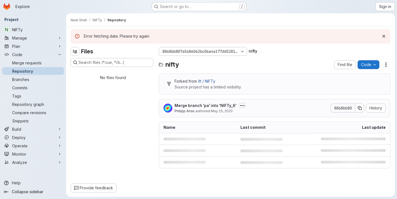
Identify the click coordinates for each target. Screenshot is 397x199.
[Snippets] (33, 121)
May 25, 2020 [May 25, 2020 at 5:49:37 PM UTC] (222, 111)
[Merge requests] (33, 63)
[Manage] (33, 38)
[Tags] (33, 96)
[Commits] (33, 87)
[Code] (33, 54)
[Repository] (33, 71)
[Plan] (33, 46)
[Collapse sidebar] (33, 192)
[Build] (33, 129)
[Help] (33, 183)
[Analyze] (33, 162)
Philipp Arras (185, 111)
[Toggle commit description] (242, 105)
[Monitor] (33, 154)
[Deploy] (33, 137)
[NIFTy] (33, 29)
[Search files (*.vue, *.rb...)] (112, 62)
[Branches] (33, 79)
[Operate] (33, 146)
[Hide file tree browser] (75, 51)
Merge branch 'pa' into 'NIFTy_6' (206, 105)
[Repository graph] (33, 104)
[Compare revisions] (33, 112)
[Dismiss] (383, 36)
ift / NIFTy (206, 81)
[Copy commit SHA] (359, 108)
